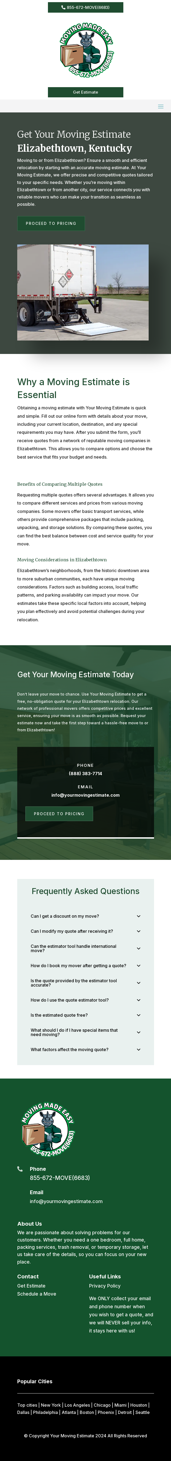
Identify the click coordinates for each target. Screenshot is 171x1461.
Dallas (23, 1412)
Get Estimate (85, 92)
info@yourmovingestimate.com (85, 795)
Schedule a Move (36, 1294)
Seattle (142, 1412)
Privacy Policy (105, 1286)
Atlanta (69, 1412)
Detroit (125, 1412)
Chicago (102, 1405)
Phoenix (106, 1412)
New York (51, 1405)
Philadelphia (45, 1412)
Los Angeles (77, 1405)
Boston (87, 1412)
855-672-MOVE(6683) (88, 7)
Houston (138, 1405)
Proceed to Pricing (51, 223)
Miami (120, 1405)
